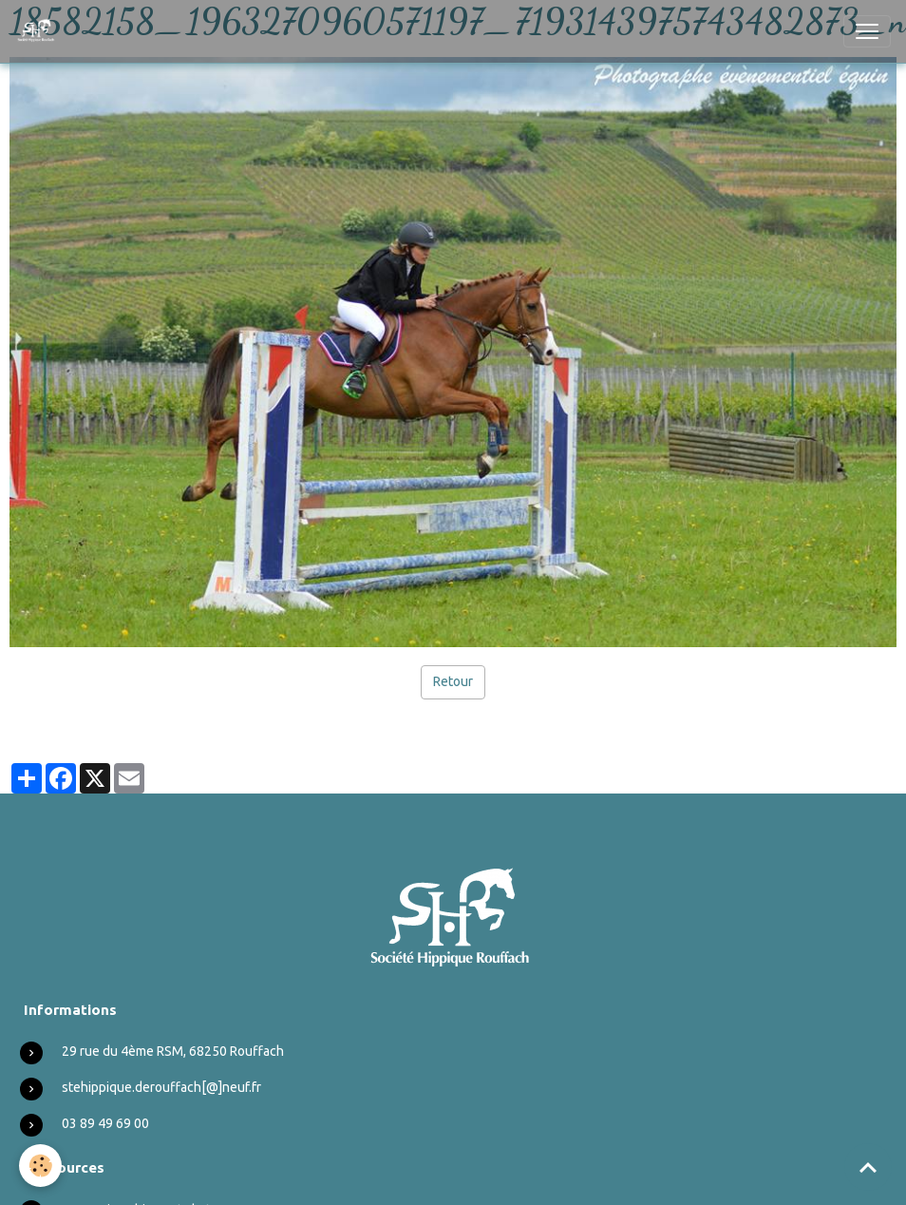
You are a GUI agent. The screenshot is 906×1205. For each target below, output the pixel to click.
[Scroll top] (868, 1167)
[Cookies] (40, 1165)
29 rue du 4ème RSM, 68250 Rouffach (173, 1051)
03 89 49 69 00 (105, 1123)
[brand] (40, 31)
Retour (453, 681)
